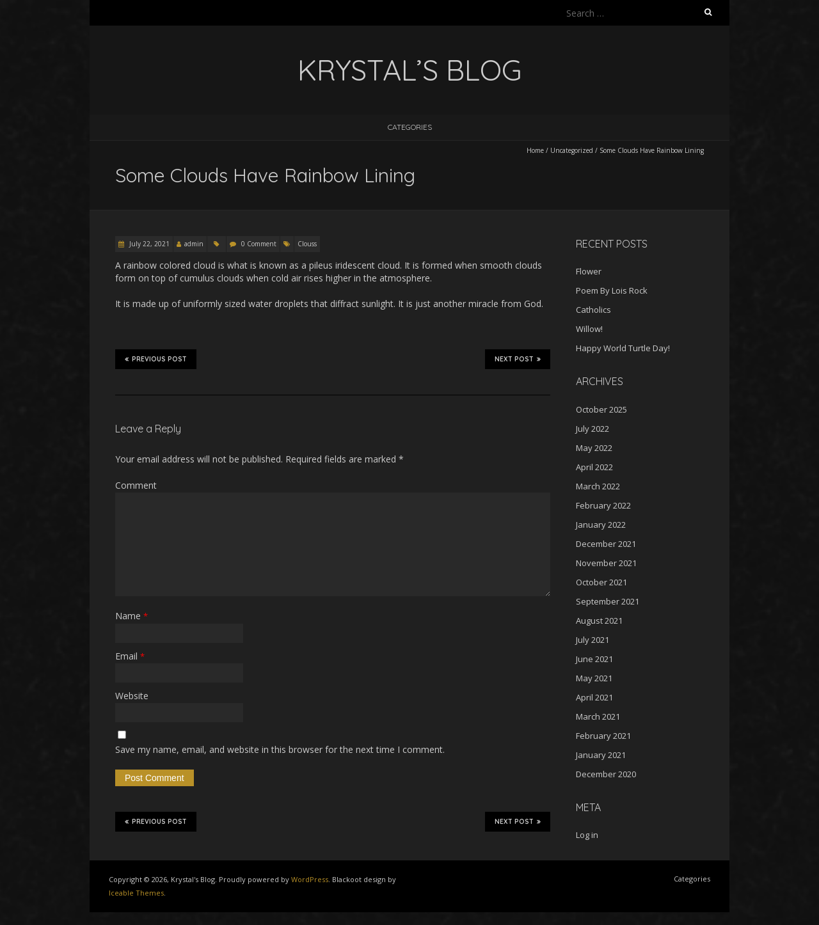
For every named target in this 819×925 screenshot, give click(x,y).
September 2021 (607, 601)
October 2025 (601, 409)
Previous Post (156, 358)
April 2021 (594, 697)
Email (130, 656)
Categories (410, 127)
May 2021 (594, 678)
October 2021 (601, 582)
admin (193, 243)
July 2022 (592, 428)
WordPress (309, 879)
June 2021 (594, 659)
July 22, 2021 (148, 243)
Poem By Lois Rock (612, 290)
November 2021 (606, 563)
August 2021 (599, 620)
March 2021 (598, 716)
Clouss (307, 243)
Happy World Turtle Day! (623, 348)
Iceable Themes (136, 892)
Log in (587, 835)
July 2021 (592, 639)
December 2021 (606, 543)
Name (131, 616)
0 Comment (258, 243)
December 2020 (606, 774)
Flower (588, 271)
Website (131, 696)
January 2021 (601, 755)
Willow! (589, 329)
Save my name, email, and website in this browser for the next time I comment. (280, 749)
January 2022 (601, 524)
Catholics (593, 309)
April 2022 (594, 467)
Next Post (518, 358)
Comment (136, 485)
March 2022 (598, 486)
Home (535, 150)
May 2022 (594, 448)
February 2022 (603, 505)
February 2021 (603, 735)
